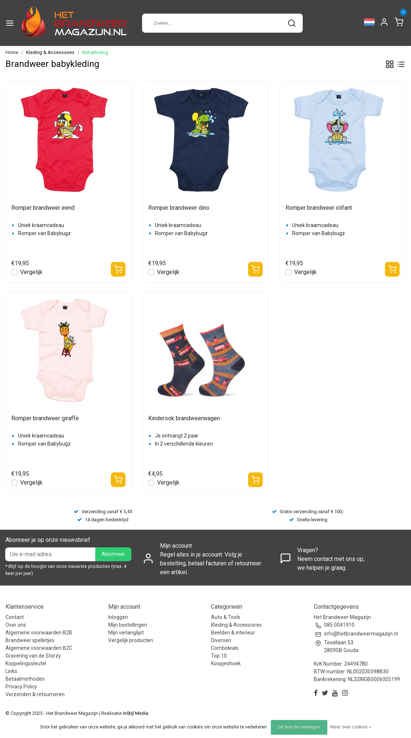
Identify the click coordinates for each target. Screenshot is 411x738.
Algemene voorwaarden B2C (39, 648)
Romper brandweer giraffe (45, 418)
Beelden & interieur (233, 633)
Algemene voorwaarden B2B (39, 633)
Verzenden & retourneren (35, 694)
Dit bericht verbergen (299, 727)
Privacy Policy (21, 687)
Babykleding (95, 52)
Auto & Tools (225, 617)
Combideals (225, 648)
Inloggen (118, 617)
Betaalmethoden (25, 679)
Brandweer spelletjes (30, 640)
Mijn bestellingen (127, 625)
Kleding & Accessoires (50, 52)
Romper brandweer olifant (318, 207)
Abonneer (113, 554)
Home (12, 52)
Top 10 (219, 656)
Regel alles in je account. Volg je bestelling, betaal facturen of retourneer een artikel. (210, 563)
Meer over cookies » (350, 727)
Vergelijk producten (130, 640)
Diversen (221, 640)
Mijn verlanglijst (126, 633)
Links (11, 671)
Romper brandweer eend (42, 207)
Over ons (16, 625)
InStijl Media (135, 713)
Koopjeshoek (226, 663)
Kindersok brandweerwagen (184, 418)
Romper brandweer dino (179, 207)
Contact (15, 617)
